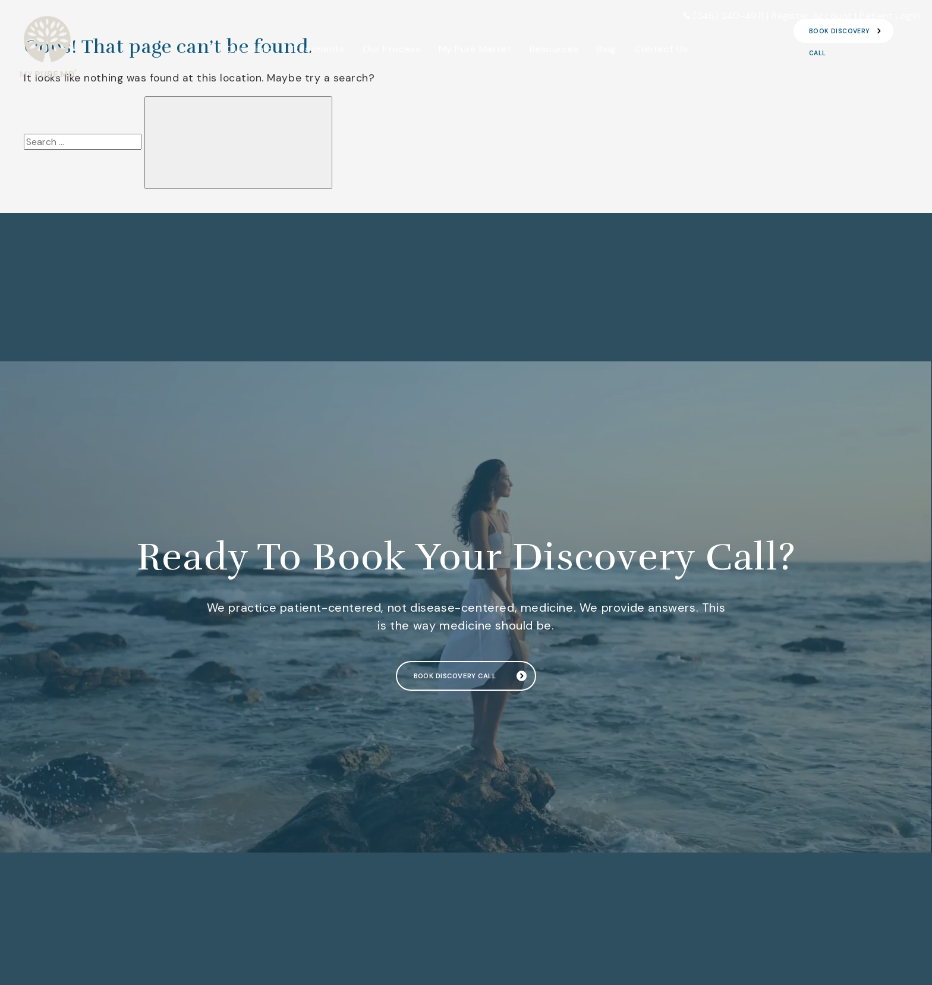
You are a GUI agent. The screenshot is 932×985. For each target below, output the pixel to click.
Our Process (392, 49)
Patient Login (889, 16)
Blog (606, 49)
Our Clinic (249, 49)
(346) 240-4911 (724, 16)
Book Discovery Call (453, 676)
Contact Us (661, 49)
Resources (554, 49)
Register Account (812, 16)
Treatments (316, 49)
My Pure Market (475, 49)
